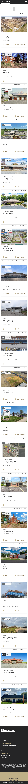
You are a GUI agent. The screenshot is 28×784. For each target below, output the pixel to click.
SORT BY (21, 13)
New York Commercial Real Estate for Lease (9, 750)
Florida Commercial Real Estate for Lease (8, 747)
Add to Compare (20, 44)
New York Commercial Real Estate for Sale (9, 748)
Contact (6, 44)
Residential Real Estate (5, 755)
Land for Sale (3, 740)
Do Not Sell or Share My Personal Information (14, 776)
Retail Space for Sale (5, 738)
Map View (11, 782)
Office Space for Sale (5, 737)
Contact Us (3, 759)
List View (4, 782)
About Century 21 (5, 753)
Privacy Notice (14, 773)
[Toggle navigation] (26, 1)
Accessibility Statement (14, 778)
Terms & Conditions (14, 780)
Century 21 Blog (4, 757)
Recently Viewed (20, 782)
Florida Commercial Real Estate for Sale (8, 745)
